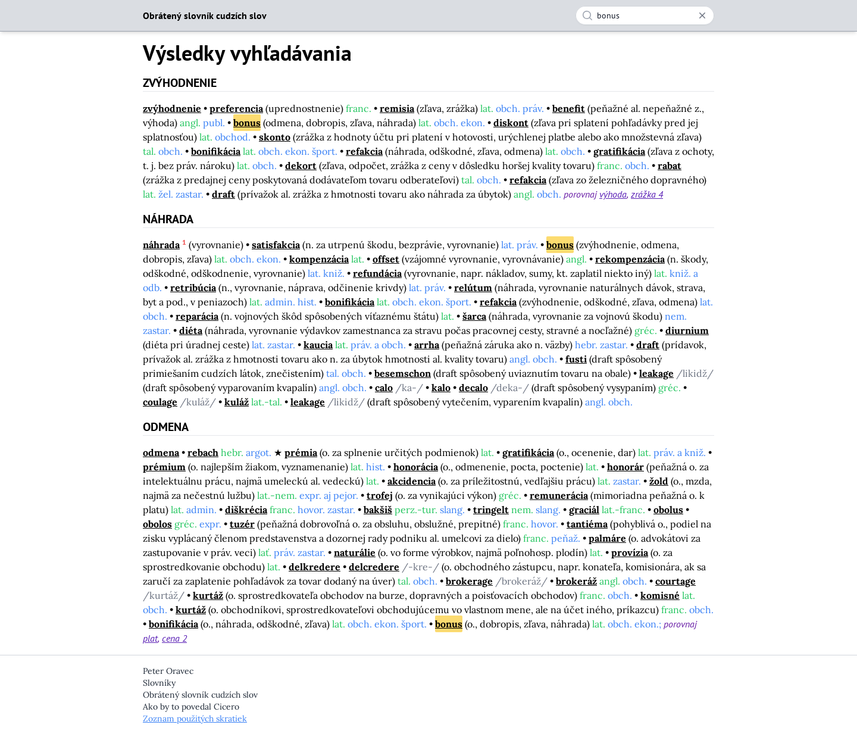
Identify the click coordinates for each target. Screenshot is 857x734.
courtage (675, 581)
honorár (625, 467)
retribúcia (193, 287)
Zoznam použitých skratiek (195, 718)
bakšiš (378, 510)
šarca (474, 316)
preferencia (236, 108)
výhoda (613, 194)
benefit (568, 108)
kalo (441, 387)
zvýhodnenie (172, 108)
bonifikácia (215, 151)
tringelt (491, 510)
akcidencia (411, 481)
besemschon (402, 373)
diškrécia (246, 510)
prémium (164, 467)
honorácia (415, 467)
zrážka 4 (647, 194)
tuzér (242, 524)
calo (384, 387)
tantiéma (587, 524)
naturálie (355, 552)
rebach (202, 452)
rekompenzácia (630, 259)
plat (150, 638)
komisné (660, 595)
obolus (668, 510)
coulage (160, 402)
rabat (669, 165)
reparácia (197, 316)
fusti (576, 359)
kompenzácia (319, 259)
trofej (380, 495)
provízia (629, 552)
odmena (161, 452)
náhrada (161, 245)
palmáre (607, 538)
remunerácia (559, 495)
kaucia (318, 345)
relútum (473, 287)
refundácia (377, 273)
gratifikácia (619, 151)
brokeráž (576, 581)
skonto (274, 137)
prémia (300, 452)
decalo (473, 387)
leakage (656, 373)
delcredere (374, 567)
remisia (397, 108)
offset (386, 259)
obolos (157, 524)
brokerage (469, 581)
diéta (190, 330)
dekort (301, 165)
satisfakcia (276, 245)
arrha (426, 345)
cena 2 (174, 638)
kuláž (236, 402)
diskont (510, 123)
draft (223, 194)
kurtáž (208, 595)
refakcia (364, 151)
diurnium (687, 330)
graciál (584, 510)
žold (658, 481)
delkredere (314, 567)
